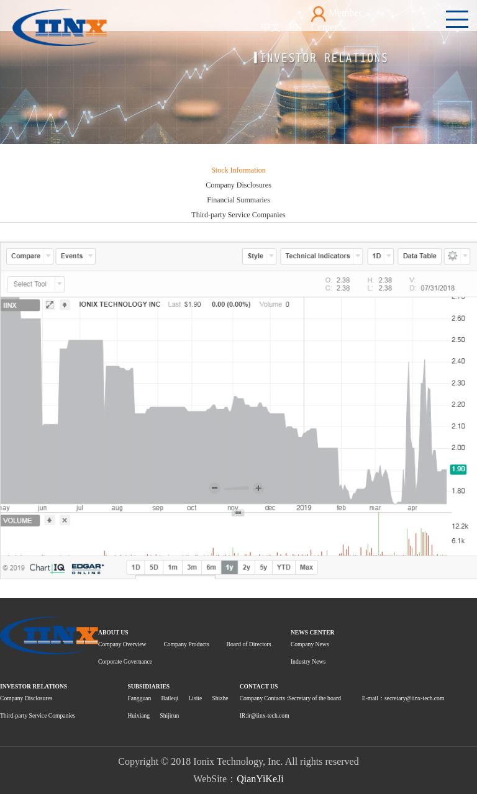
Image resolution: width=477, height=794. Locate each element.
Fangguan (139, 698)
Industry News (308, 661)
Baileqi (169, 698)
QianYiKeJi (260, 779)
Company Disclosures (238, 185)
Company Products (186, 644)
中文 (271, 27)
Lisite (195, 698)
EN (295, 27)
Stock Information (238, 170)
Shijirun (169, 715)
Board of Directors (249, 644)
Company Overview (122, 644)
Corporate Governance (125, 661)
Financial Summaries (238, 200)
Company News (310, 644)
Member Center (336, 19)
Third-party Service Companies (238, 214)
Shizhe (220, 698)
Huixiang (138, 715)
